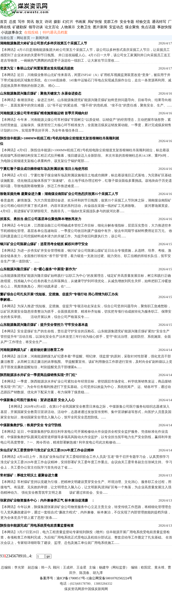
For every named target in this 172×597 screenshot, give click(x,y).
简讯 (30, 22)
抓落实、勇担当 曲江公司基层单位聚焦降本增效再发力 (40, 219)
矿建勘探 (20, 27)
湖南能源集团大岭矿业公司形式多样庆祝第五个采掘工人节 (43, 43)
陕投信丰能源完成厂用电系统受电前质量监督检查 (37, 525)
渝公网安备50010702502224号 (110, 578)
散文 (40, 22)
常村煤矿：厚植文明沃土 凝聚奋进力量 (29, 475)
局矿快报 (95, 22)
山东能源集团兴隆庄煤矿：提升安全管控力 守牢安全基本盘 (44, 325)
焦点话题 (148, 27)
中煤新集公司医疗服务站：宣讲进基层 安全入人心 (37, 400)
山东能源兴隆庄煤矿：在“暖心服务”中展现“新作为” (38, 269)
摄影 (58, 22)
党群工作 (111, 22)
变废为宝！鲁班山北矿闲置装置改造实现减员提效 (37, 68)
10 (24, 556)
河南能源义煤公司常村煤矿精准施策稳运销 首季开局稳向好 (44, 113)
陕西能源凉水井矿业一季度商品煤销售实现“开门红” (38, 375)
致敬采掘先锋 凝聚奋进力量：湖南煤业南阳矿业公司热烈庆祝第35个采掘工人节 (59, 194)
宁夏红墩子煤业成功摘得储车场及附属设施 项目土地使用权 (44, 169)
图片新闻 (100, 27)
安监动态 (116, 27)
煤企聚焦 (132, 27)
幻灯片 (68, 22)
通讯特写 (159, 22)
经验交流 (143, 22)
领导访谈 (36, 27)
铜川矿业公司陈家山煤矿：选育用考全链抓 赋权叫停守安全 (44, 244)
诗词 (49, 22)
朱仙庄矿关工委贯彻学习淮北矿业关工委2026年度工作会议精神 (47, 450)
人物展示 (68, 27)
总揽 (12, 22)
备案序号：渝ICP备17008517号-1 (64, 578)
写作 (21, 22)
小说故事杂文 (11, 32)
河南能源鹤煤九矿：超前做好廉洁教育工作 (32, 350)
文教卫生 (84, 27)
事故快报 (164, 27)
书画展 (80, 22)
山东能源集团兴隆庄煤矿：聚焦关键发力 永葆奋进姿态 (40, 93)
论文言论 (52, 27)
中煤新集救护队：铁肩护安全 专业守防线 (30, 425)
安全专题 (127, 22)
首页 (3, 22)
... (27, 556)
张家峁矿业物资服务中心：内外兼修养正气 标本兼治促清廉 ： (47, 500)
